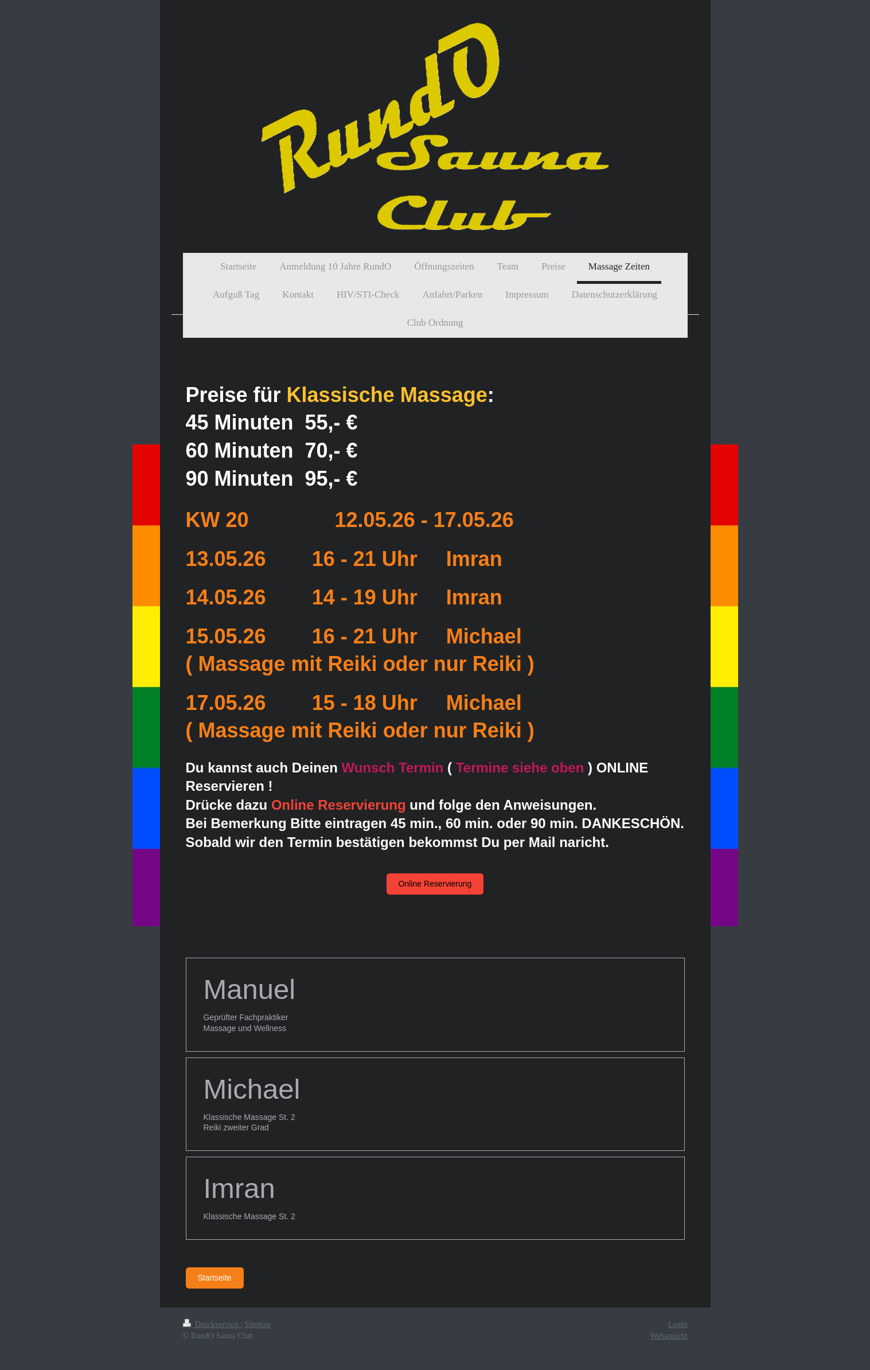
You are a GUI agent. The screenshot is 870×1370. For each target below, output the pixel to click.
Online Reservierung (435, 883)
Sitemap (257, 1324)
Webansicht (669, 1336)
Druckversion (212, 1324)
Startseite (215, 1277)
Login (677, 1324)
